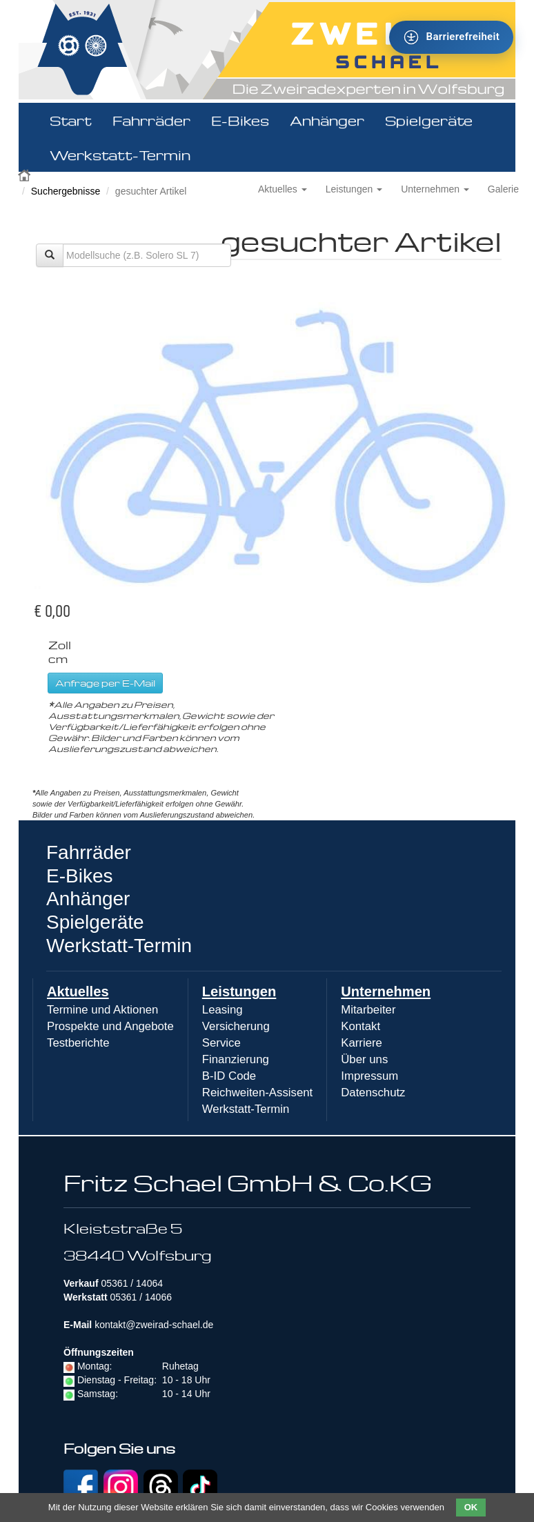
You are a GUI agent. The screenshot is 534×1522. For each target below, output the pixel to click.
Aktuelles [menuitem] (78, 991)
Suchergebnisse (65, 191)
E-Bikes (240, 120)
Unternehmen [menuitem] (386, 991)
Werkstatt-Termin (120, 154)
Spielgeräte (429, 120)
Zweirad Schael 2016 (25, 174)
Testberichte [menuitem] (78, 1042)
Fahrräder (151, 120)
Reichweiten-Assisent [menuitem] (257, 1092)
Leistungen (354, 189)
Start (71, 120)
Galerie (503, 189)
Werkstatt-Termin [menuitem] (246, 1109)
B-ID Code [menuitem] (229, 1076)
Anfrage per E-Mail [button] (105, 683)
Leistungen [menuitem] (239, 991)
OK (471, 1507)
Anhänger (327, 120)
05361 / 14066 (141, 1297)
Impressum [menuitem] (369, 1076)
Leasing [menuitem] (222, 1009)
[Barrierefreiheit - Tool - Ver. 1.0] (451, 37)
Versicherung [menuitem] (236, 1026)
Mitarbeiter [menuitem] (368, 1009)
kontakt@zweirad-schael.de (154, 1324)
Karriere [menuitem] (361, 1042)
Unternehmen (435, 189)
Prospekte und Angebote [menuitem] (110, 1026)
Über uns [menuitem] (364, 1059)
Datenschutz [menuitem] (373, 1092)
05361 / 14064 (132, 1283)
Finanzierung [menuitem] (235, 1059)
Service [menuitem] (221, 1042)
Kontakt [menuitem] (360, 1026)
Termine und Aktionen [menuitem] (102, 1009)
